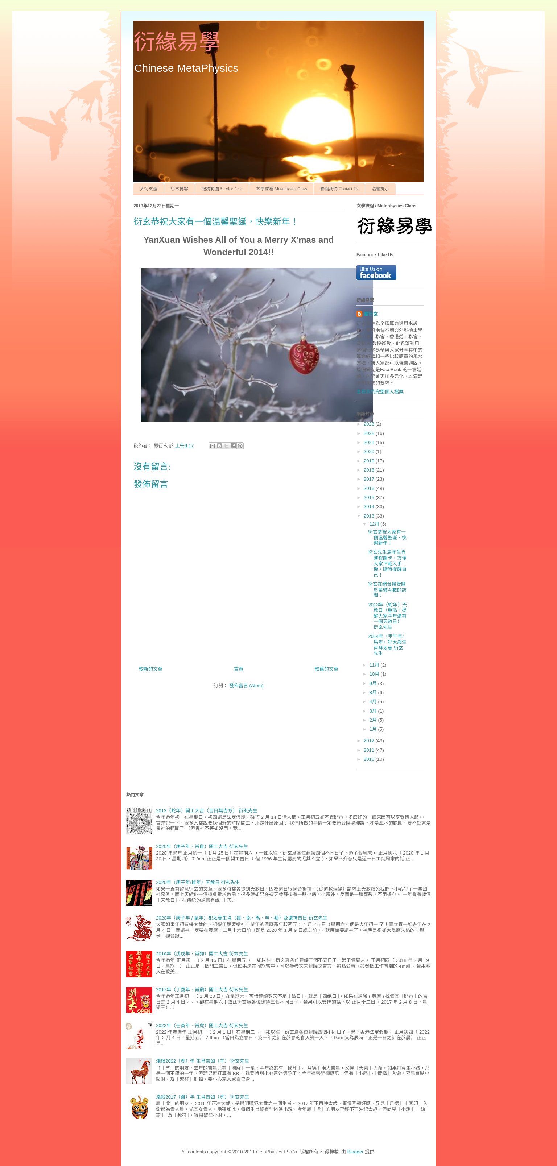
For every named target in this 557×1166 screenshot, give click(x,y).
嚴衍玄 (371, 314)
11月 (375, 665)
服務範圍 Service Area (222, 188)
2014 (370, 506)
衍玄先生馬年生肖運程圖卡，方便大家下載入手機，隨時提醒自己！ (387, 563)
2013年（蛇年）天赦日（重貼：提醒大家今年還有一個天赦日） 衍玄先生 (387, 616)
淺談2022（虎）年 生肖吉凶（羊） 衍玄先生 (202, 1061)
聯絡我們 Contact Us (339, 188)
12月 (375, 524)
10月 (375, 674)
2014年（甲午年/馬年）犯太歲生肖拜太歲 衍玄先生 (387, 645)
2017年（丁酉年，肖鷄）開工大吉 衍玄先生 (202, 989)
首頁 (238, 669)
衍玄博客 (179, 188)
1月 (374, 729)
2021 (370, 442)
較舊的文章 (326, 669)
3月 (374, 711)
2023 (370, 424)
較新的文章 (150, 669)
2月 (374, 720)
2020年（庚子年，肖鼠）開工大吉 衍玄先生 (202, 846)
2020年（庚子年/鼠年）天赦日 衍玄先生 (198, 882)
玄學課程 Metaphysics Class (281, 188)
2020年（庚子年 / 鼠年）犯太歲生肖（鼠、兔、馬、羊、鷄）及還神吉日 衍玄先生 (241, 918)
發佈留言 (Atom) (246, 685)
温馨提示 (380, 188)
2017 (370, 479)
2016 (370, 488)
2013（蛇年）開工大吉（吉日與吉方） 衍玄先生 (206, 810)
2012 (370, 740)
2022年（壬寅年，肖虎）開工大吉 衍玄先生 (202, 1025)
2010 (370, 759)
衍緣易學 (176, 42)
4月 (374, 701)
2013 (370, 516)
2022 (370, 433)
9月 (374, 683)
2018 (370, 470)
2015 (370, 497)
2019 (370, 461)
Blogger (355, 1151)
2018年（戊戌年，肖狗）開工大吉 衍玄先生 (202, 954)
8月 (374, 692)
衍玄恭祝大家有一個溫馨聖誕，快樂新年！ (387, 537)
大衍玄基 (148, 188)
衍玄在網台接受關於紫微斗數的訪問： (387, 589)
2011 (370, 750)
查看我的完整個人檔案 (380, 391)
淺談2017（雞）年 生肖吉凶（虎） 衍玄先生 (202, 1097)
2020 (370, 451)
